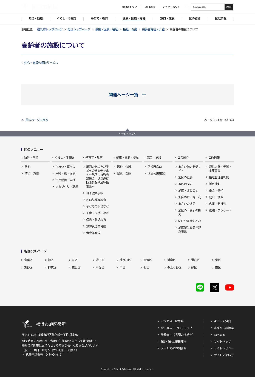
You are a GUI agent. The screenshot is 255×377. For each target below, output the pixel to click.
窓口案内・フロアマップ (176, 328)
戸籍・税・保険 (65, 173)
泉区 (75, 259)
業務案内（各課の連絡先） (178, 334)
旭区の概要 (185, 177)
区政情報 (214, 157)
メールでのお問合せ (173, 348)
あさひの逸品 (186, 203)
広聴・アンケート (220, 210)
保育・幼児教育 (96, 219)
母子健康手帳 (94, 193)
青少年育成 (93, 233)
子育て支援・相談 (97, 213)
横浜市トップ (129, 7)
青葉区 (28, 259)
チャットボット (171, 7)
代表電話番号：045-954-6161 (44, 354)
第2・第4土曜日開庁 (173, 341)
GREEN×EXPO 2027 (189, 220)
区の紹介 (183, 157)
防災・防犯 (31, 157)
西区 (146, 267)
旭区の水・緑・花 (189, 197)
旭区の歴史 (185, 183)
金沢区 (147, 259)
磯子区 (100, 259)
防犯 (27, 166)
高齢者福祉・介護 (153, 29)
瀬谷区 (28, 267)
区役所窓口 (155, 166)
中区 (122, 267)
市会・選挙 (216, 190)
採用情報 (214, 183)
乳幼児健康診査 (96, 199)
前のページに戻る (37, 119)
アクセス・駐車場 (172, 321)
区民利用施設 (156, 173)
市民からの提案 (224, 328)
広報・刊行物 (217, 203)
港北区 (195, 259)
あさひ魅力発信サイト (189, 168)
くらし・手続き (65, 157)
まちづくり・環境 (66, 186)
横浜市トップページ (50, 29)
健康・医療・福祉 (106, 29)
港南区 (171, 259)
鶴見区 (76, 267)
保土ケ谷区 (174, 267)
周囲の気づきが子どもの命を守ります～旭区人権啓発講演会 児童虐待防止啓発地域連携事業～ (97, 176)
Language (219, 334)
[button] (127, 94)
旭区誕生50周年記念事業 (189, 229)
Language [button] (150, 7)
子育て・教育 (94, 157)
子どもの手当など (97, 206)
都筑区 (52, 267)
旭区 (51, 259)
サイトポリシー (224, 348)
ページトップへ (127, 134)
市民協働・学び (65, 180)
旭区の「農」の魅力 (189, 212)
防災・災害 (32, 173)
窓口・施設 (154, 157)
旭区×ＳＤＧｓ (188, 190)
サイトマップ (222, 341)
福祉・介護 (130, 29)
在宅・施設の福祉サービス (41, 62)
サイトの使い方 (224, 355)
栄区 (218, 259)
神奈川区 (125, 259)
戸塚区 (100, 267)
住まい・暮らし (65, 166)
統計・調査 (216, 197)
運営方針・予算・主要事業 (220, 168)
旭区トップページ (79, 29)
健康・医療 (124, 173)
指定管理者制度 (219, 177)
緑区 (194, 267)
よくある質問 (222, 321)
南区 (218, 267)
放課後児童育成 (96, 226)
